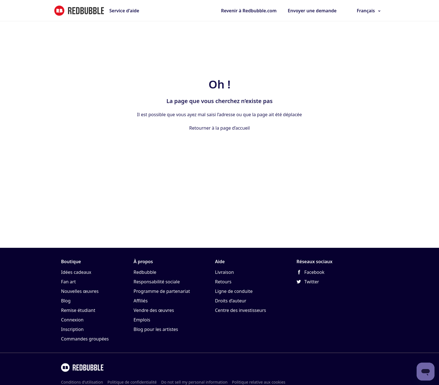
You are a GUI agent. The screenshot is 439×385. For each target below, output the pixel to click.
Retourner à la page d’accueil (219, 128)
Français (366, 11)
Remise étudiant (78, 310)
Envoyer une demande (312, 11)
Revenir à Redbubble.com (248, 11)
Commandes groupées (85, 339)
